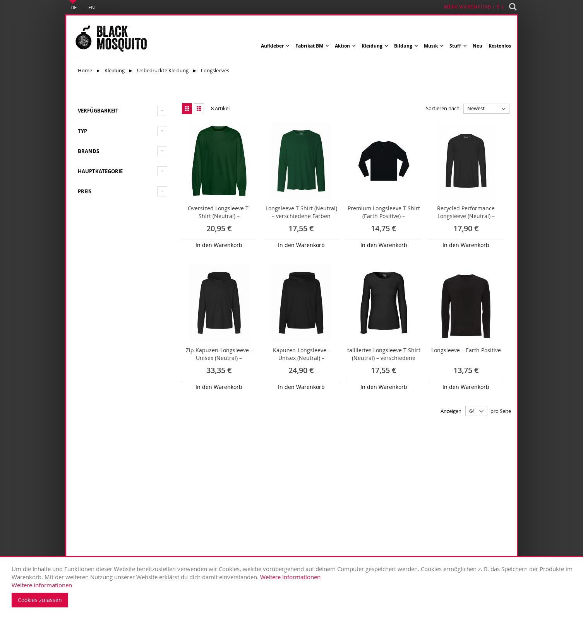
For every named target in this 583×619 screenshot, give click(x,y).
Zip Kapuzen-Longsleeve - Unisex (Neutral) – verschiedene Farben (219, 357)
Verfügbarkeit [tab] (98, 110)
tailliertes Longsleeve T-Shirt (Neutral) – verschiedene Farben (383, 357)
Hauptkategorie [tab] (100, 171)
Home (85, 70)
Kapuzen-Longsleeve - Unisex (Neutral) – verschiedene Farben (301, 357)
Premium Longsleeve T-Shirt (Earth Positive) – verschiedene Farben (384, 216)
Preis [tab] (84, 191)
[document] (293, 586)
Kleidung (115, 70)
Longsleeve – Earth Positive (466, 350)
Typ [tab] (82, 131)
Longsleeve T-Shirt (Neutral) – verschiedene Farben (301, 212)
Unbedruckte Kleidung (163, 70)
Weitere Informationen (290, 577)
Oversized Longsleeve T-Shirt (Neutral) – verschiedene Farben (219, 216)
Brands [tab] (88, 151)
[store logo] (110, 38)
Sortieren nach (443, 108)
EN (91, 7)
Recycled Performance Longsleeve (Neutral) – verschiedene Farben (466, 216)
